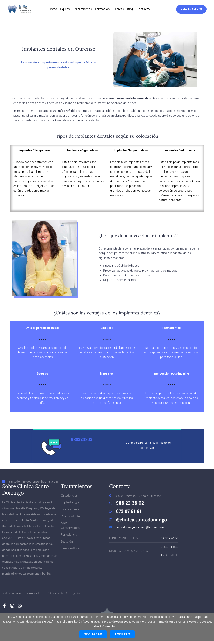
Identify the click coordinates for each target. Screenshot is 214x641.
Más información (105, 626)
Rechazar (93, 634)
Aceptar (122, 634)
